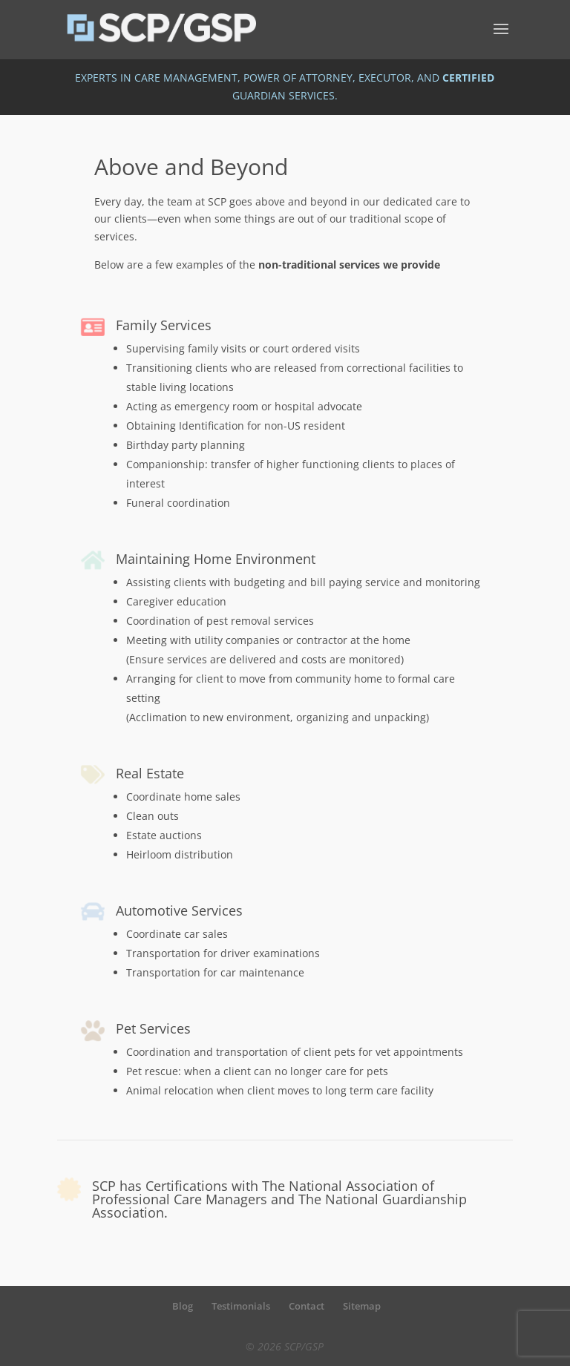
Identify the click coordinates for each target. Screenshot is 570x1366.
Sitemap (362, 1306)
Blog (182, 1306)
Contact (306, 1306)
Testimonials (241, 1306)
